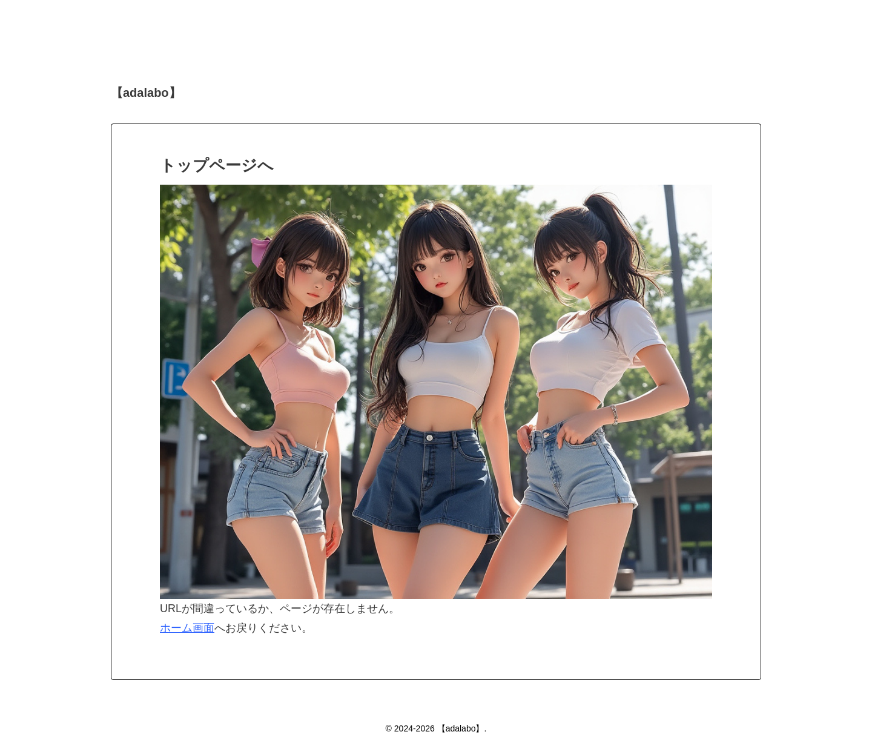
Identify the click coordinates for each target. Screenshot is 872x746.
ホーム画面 (187, 628)
